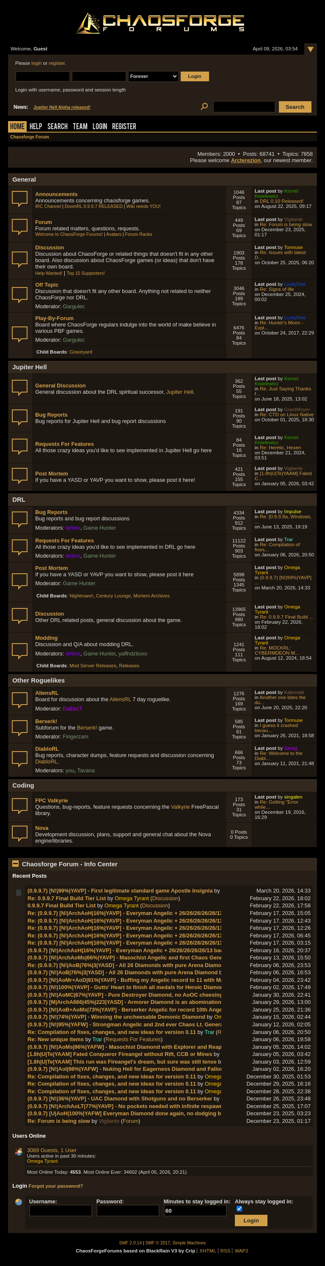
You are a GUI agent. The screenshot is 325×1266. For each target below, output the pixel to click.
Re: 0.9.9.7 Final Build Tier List (67, 898)
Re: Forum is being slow (286, 224)
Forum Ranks (138, 234)
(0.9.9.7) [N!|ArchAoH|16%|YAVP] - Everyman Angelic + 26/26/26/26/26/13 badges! (131, 950)
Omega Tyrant (132, 898)
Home (17, 127)
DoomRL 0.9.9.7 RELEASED (94, 206)
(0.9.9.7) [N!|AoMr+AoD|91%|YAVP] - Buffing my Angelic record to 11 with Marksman (135, 980)
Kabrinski (294, 692)
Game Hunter (99, 528)
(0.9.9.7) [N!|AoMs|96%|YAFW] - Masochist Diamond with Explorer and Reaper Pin (132, 1047)
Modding (46, 638)
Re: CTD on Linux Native (287, 414)
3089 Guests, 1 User (52, 1150)
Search (57, 127)
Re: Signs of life (277, 289)
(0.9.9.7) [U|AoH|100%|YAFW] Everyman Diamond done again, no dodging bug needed (138, 1113)
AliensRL (46, 693)
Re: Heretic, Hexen (280, 447)
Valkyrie (180, 807)
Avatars (113, 234)
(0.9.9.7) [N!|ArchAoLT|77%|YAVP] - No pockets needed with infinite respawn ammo (134, 1106)
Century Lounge (113, 595)
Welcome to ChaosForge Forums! (69, 234)
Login (100, 127)
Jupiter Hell (179, 392)
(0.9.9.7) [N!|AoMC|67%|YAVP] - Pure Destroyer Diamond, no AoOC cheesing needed (135, 995)
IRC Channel (48, 206)
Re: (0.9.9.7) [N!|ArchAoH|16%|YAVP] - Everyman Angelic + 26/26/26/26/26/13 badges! (136, 913)
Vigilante (293, 219)
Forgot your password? (56, 1186)
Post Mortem (51, 473)
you (70, 770)
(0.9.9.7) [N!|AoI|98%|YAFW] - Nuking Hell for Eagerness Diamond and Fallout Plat (132, 1069)
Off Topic (46, 285)
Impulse (292, 511)
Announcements (56, 194)
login (36, 63)
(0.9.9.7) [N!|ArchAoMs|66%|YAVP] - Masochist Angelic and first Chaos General (128, 957)
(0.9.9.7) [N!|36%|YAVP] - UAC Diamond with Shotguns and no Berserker (120, 1098)
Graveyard (80, 351)
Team (80, 127)
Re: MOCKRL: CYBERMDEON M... (277, 650)
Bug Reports (51, 415)
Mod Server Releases (92, 665)
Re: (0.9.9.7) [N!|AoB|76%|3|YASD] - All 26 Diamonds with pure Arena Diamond (128, 965)
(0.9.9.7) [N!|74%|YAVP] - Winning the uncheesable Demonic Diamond (116, 1017)
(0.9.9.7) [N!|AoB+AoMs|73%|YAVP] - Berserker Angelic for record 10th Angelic (128, 1009)
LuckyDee (295, 284)
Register (124, 127)
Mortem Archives (151, 595)
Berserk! (46, 721)
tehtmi (73, 528)
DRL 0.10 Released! (281, 201)
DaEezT (73, 708)
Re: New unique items (56, 1039)
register (57, 63)
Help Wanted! (48, 273)
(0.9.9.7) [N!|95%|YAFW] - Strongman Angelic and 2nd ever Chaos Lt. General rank (133, 1024)
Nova (41, 828)
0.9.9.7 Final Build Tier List (62, 905)
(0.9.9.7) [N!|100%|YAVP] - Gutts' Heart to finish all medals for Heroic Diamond (127, 987)
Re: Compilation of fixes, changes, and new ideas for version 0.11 (112, 1032)
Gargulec (74, 306)
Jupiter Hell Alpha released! (61, 107)
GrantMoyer (297, 409)
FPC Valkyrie (51, 800)
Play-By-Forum (54, 318)
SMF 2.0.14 (130, 1243)
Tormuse (293, 247)
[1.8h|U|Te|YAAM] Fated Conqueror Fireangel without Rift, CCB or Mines (120, 1054)
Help (36, 127)
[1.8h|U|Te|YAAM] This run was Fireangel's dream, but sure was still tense (122, 1062)
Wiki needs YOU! (144, 206)
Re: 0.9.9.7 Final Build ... (286, 616)
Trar (288, 539)
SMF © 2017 (158, 1243)
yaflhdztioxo (132, 653)
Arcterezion (246, 160)
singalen (293, 796)
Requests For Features (64, 444)
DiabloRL (47, 749)
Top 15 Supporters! (86, 273)
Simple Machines (189, 1243)
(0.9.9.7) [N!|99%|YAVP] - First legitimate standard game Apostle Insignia (120, 890)
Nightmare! (81, 595)
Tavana (86, 770)
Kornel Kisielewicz (276, 193)
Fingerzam (75, 736)
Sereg (290, 748)
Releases (129, 665)
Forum (43, 222)
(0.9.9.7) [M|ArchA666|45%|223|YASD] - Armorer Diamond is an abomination (124, 1002)
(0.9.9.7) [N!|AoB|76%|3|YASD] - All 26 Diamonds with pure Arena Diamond (123, 972)
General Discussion (60, 385)
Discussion (49, 247)
